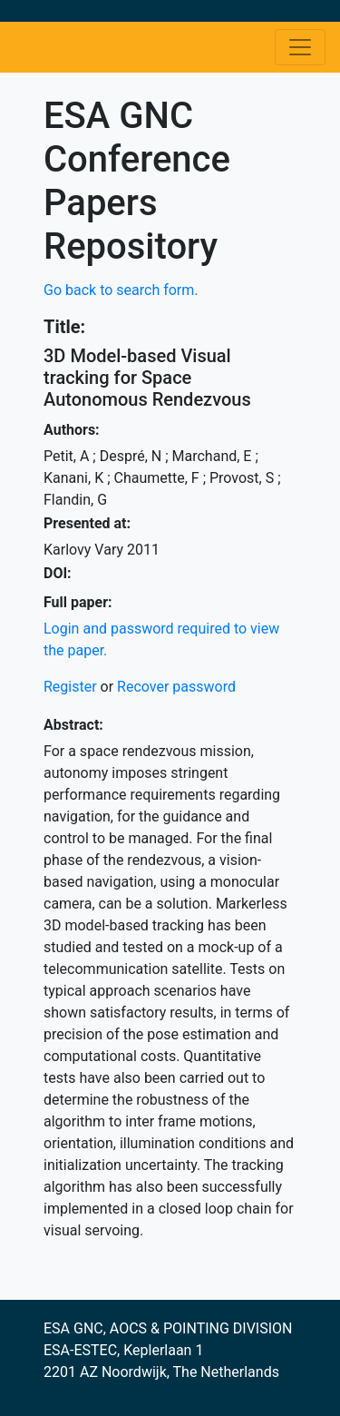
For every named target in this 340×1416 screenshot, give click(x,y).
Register (70, 686)
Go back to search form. (121, 290)
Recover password (176, 686)
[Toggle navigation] (300, 47)
